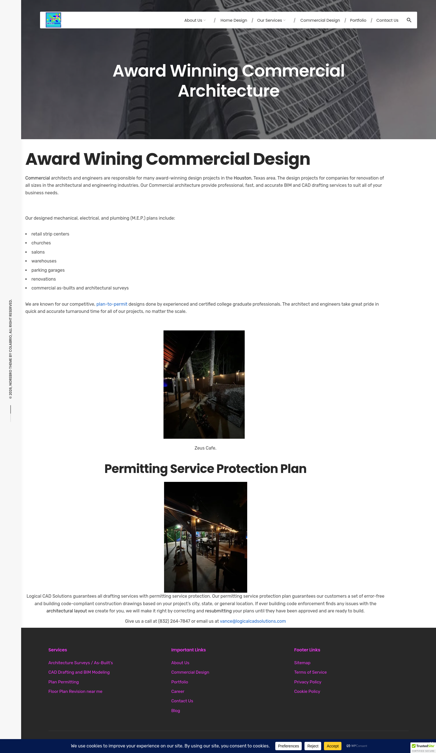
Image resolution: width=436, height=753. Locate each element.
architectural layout (66, 611)
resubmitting (218, 611)
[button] (204, 384)
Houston (243, 178)
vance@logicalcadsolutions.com (253, 621)
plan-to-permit (112, 304)
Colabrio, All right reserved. (10, 325)
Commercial (37, 178)
